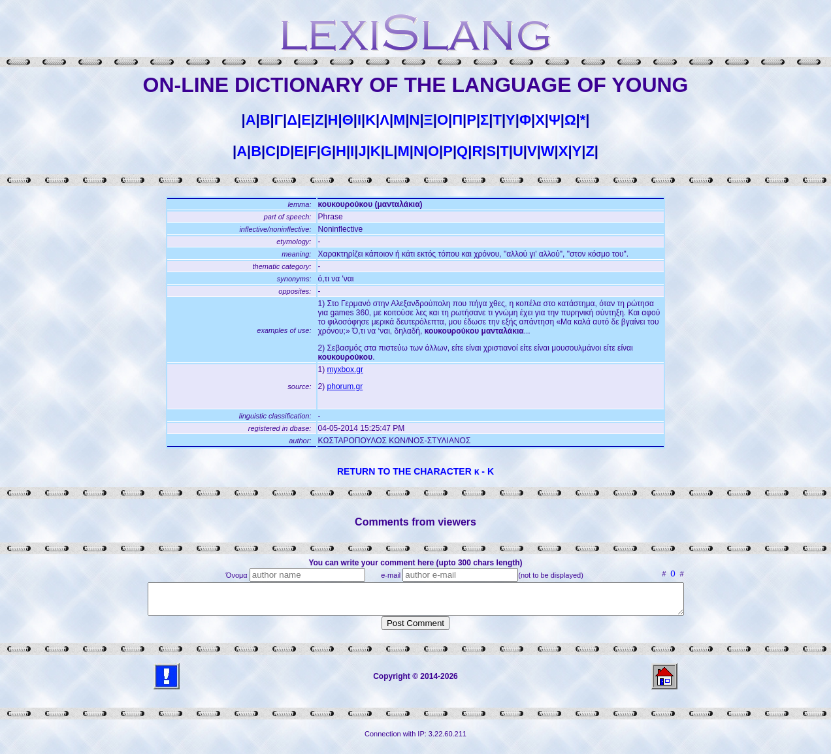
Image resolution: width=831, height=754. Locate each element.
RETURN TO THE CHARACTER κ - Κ (415, 471)
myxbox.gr (345, 369)
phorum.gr (345, 386)
